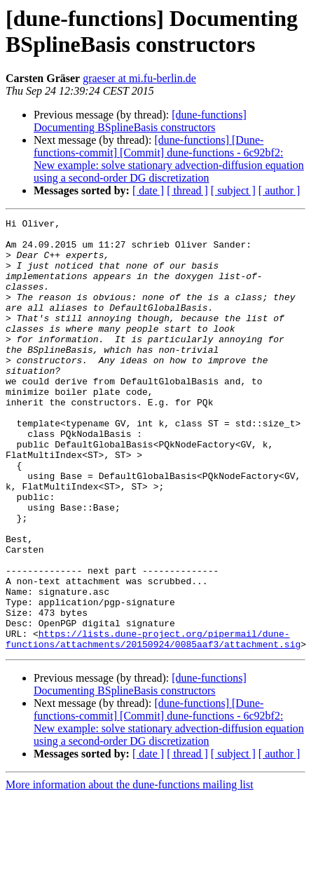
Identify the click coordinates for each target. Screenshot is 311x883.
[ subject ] (233, 190)
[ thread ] (187, 190)
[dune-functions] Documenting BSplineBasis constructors (140, 121)
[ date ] (148, 190)
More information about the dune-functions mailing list (130, 871)
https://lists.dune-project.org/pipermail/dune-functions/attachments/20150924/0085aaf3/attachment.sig (153, 723)
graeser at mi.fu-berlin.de (139, 78)
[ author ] (279, 190)
